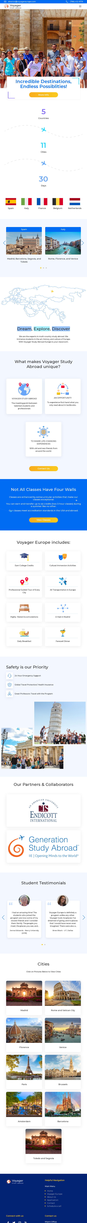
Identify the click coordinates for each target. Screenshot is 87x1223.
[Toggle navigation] (80, 6)
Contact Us (44, 468)
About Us (51, 1197)
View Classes (43, 520)
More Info (43, 95)
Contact (51, 1203)
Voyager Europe (54, 1194)
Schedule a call (54, 1206)
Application (52, 1200)
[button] (40, 268)
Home (50, 1191)
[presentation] (4, 243)
